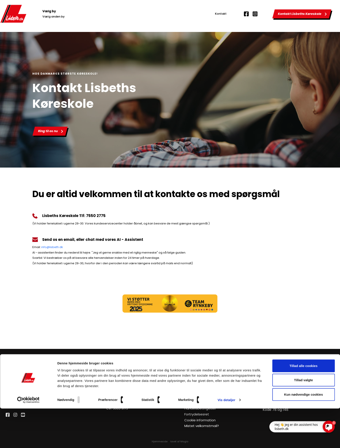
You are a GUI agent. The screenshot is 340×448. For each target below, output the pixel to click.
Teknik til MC (272, 385)
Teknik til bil (271, 379)
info (44, 247)
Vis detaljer (226, 439)
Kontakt (221, 14)
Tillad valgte (303, 419)
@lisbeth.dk (55, 247)
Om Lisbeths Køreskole (201, 385)
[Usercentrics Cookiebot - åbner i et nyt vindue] (28, 439)
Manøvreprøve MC (277, 391)
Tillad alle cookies (303, 405)
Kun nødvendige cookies (303, 434)
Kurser (189, 391)
